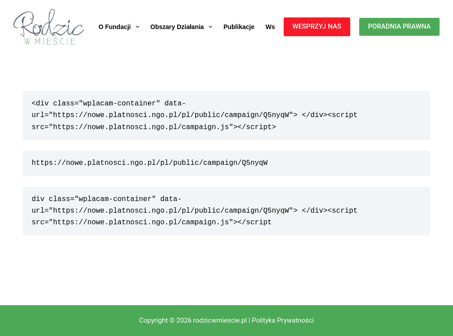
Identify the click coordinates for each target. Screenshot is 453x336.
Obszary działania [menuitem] (183, 26)
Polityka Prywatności (283, 320)
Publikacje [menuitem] (238, 26)
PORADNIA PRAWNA (399, 26)
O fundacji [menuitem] (120, 26)
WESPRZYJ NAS (317, 26)
